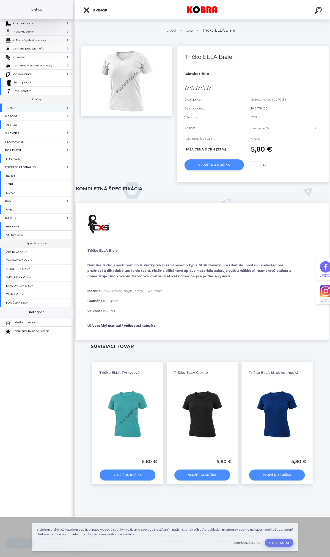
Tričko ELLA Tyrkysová (119, 372)
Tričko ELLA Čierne (191, 372)
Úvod (171, 30)
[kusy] (255, 165)
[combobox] (284, 128)
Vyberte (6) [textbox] (261, 128)
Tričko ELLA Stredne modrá (273, 372)
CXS (189, 30)
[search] (319, 11)
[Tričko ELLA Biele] (126, 47)
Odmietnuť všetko (247, 542)
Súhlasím (279, 543)
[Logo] (202, 10)
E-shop (95, 10)
